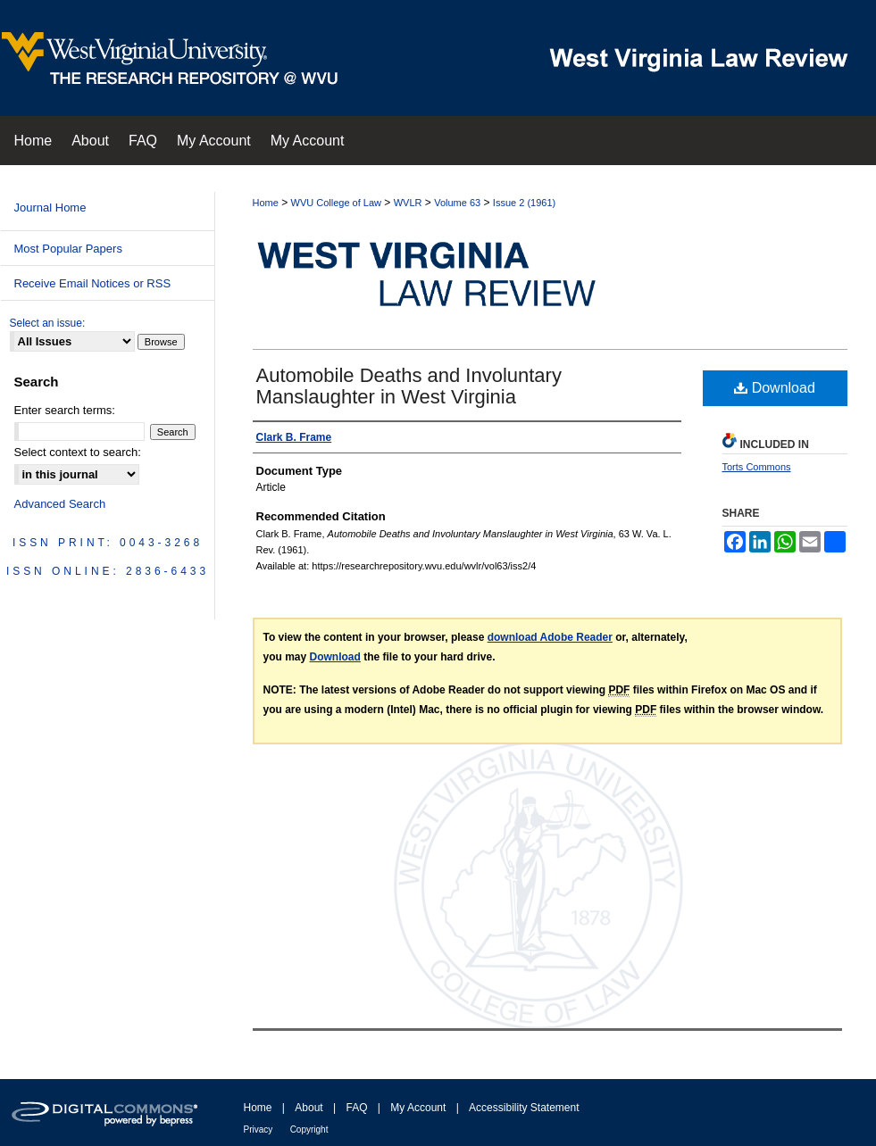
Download (774, 387)
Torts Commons (756, 466)
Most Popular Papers (68, 248)
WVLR (408, 202)
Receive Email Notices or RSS (92, 283)
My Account (418, 1107)
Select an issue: (48, 323)
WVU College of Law (336, 202)
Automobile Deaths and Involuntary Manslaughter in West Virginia (409, 386)
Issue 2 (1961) (524, 202)
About (308, 1107)
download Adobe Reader (550, 637)
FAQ (356, 1107)
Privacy (258, 1129)
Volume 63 (457, 202)
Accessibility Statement (524, 1107)
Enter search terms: (64, 410)
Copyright (309, 1129)
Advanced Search (60, 504)
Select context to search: (77, 452)
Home (266, 202)
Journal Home (50, 207)
